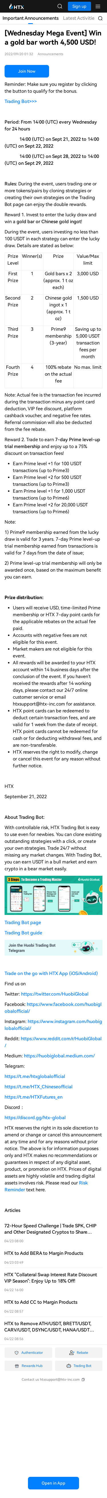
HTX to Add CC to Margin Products (40, 1302)
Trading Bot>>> (21, 101)
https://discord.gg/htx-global (35, 1117)
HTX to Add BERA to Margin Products (43, 1253)
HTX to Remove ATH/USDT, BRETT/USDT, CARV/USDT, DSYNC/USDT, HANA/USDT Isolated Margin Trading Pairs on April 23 (47, 1330)
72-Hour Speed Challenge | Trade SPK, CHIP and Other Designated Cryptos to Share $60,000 (50, 1232)
